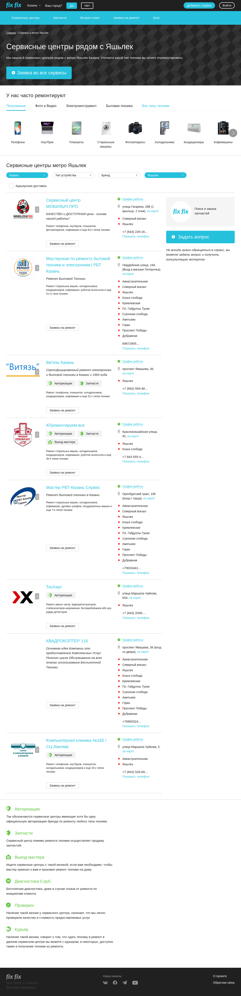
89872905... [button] (130, 343)
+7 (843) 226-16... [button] (135, 231)
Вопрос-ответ (90, 17)
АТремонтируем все (65, 425)
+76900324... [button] (131, 721)
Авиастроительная (135, 281)
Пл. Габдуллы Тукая (136, 308)
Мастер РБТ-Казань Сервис (73, 487)
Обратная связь (224, 982)
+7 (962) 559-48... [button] (135, 388)
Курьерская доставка (31, 186)
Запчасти (60, 17)
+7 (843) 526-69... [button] (135, 772)
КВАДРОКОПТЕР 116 (67, 641)
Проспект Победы (134, 330)
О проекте (220, 976)
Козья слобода (132, 297)
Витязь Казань (60, 362)
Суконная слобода (135, 314)
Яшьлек (127, 224)
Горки (126, 325)
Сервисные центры (26, 17)
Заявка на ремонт (126, 17)
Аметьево (129, 319)
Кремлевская (131, 303)
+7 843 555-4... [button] (133, 457)
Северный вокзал (134, 218)
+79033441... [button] (131, 568)
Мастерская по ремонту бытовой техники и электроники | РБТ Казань (78, 264)
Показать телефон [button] (135, 236)
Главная (11, 32)
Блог (156, 17)
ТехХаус (54, 587)
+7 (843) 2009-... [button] (134, 613)
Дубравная (129, 336)
